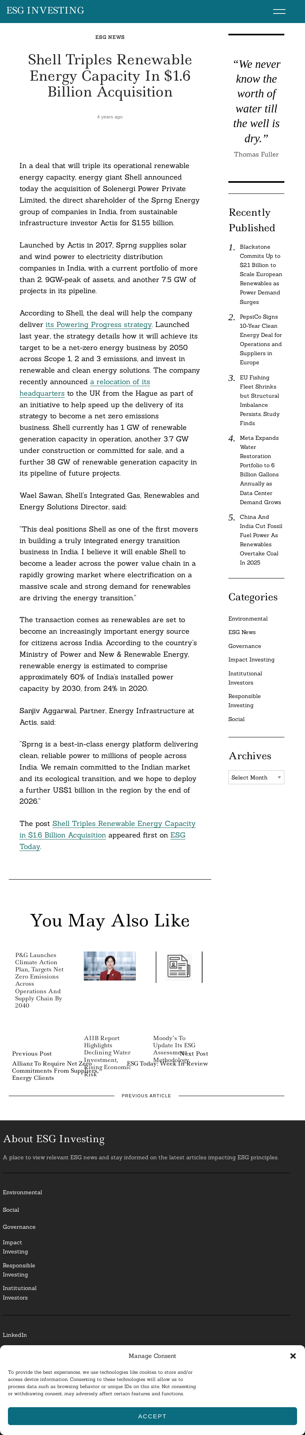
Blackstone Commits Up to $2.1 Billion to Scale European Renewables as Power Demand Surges (261, 274)
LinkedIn (15, 1334)
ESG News (110, 37)
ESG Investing (45, 10)
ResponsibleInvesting (19, 1270)
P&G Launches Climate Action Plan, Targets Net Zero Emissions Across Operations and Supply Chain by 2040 (39, 980)
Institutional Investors (245, 678)
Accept (152, 1416)
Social (236, 719)
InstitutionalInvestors (20, 1292)
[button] (293, 1356)
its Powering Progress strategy (99, 324)
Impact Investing (251, 659)
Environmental (248, 618)
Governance (244, 646)
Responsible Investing (244, 700)
